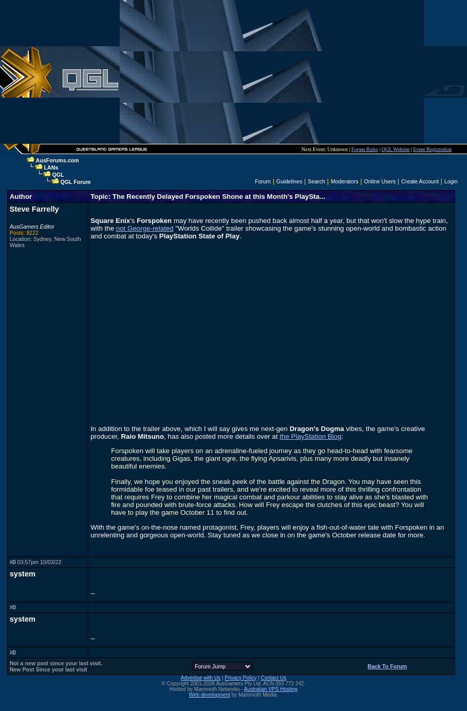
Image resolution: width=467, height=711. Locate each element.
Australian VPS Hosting (270, 689)
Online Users (380, 181)
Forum (263, 181)
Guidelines (289, 181)
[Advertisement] (272, 72)
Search (316, 181)
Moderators (345, 181)
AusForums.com (57, 160)
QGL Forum (75, 182)
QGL (58, 175)
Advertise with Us (200, 678)
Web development (209, 695)
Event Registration (432, 149)
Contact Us (273, 678)
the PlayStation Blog (310, 436)
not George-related (145, 228)
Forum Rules (364, 149)
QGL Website (395, 149)
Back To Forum (387, 666)
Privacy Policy (240, 678)
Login (451, 181)
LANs (51, 167)
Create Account (420, 181)
